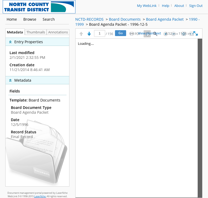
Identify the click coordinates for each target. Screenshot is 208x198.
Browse (29, 19)
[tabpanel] (37, 111)
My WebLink (147, 5)
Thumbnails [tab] (35, 32)
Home (12, 19)
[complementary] (37, 55)
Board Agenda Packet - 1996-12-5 (118, 24)
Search (49, 19)
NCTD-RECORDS (89, 19)
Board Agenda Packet (165, 19)
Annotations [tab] (59, 32)
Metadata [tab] (14, 32)
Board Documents (125, 19)
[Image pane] (139, 118)
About (179, 5)
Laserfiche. (40, 196)
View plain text (149, 33)
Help (165, 5)
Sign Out (196, 5)
